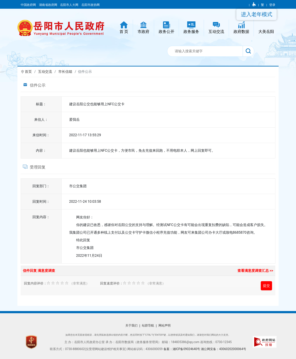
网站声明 (164, 325)
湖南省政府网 (48, 5)
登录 (272, 5)
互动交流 (45, 72)
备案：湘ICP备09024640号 (182, 349)
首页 (28, 72)
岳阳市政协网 (90, 5)
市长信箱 (65, 72)
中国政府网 (29, 5)
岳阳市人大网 (69, 5)
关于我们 (131, 325)
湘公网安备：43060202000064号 (223, 349)
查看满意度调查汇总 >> (255, 271)
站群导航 (148, 325)
